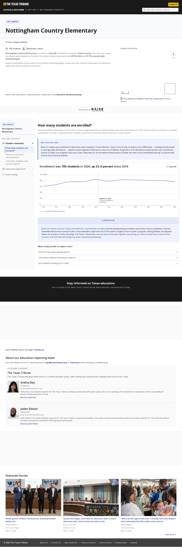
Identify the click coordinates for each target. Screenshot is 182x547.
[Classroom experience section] (18, 169)
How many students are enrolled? (17, 149)
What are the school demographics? (14, 156)
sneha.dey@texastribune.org (31, 389)
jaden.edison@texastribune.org (32, 415)
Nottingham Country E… (52, 10)
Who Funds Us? (71, 543)
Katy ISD (32, 10)
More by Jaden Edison (29, 424)
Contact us (39, 350)
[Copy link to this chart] (171, 167)
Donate (134, 543)
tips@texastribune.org (56, 363)
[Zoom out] (173, 57)
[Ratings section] (18, 175)
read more (75, 363)
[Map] (148, 73)
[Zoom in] (173, 54)
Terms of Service (88, 543)
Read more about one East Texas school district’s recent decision (69, 229)
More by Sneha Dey (28, 398)
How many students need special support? (17, 162)
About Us (44, 543)
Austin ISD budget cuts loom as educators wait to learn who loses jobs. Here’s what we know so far (89, 520)
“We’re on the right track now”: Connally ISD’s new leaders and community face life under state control (148, 520)
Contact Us (56, 543)
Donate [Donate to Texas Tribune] (173, 4)
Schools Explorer (14, 10)
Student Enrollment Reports (55, 211)
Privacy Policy (121, 543)
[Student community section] (18, 143)
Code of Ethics (105, 543)
